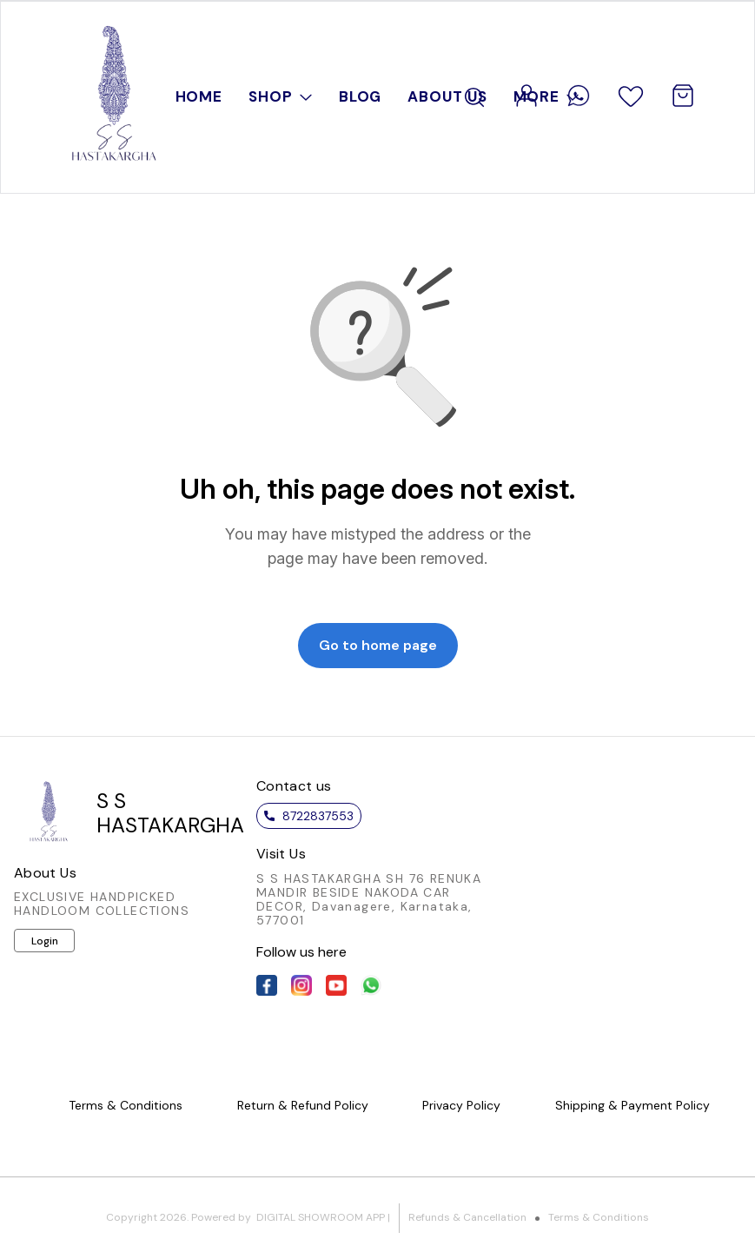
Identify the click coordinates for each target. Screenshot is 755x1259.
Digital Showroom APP (320, 1217)
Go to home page (378, 645)
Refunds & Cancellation (467, 1217)
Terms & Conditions (598, 1217)
